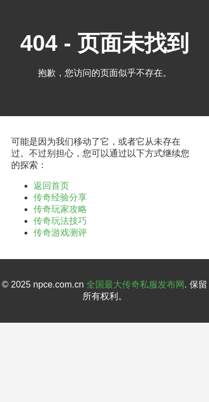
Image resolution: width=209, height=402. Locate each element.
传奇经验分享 (60, 197)
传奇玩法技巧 (60, 221)
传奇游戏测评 (60, 232)
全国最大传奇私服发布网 (135, 284)
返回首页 (51, 185)
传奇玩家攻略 (60, 209)
